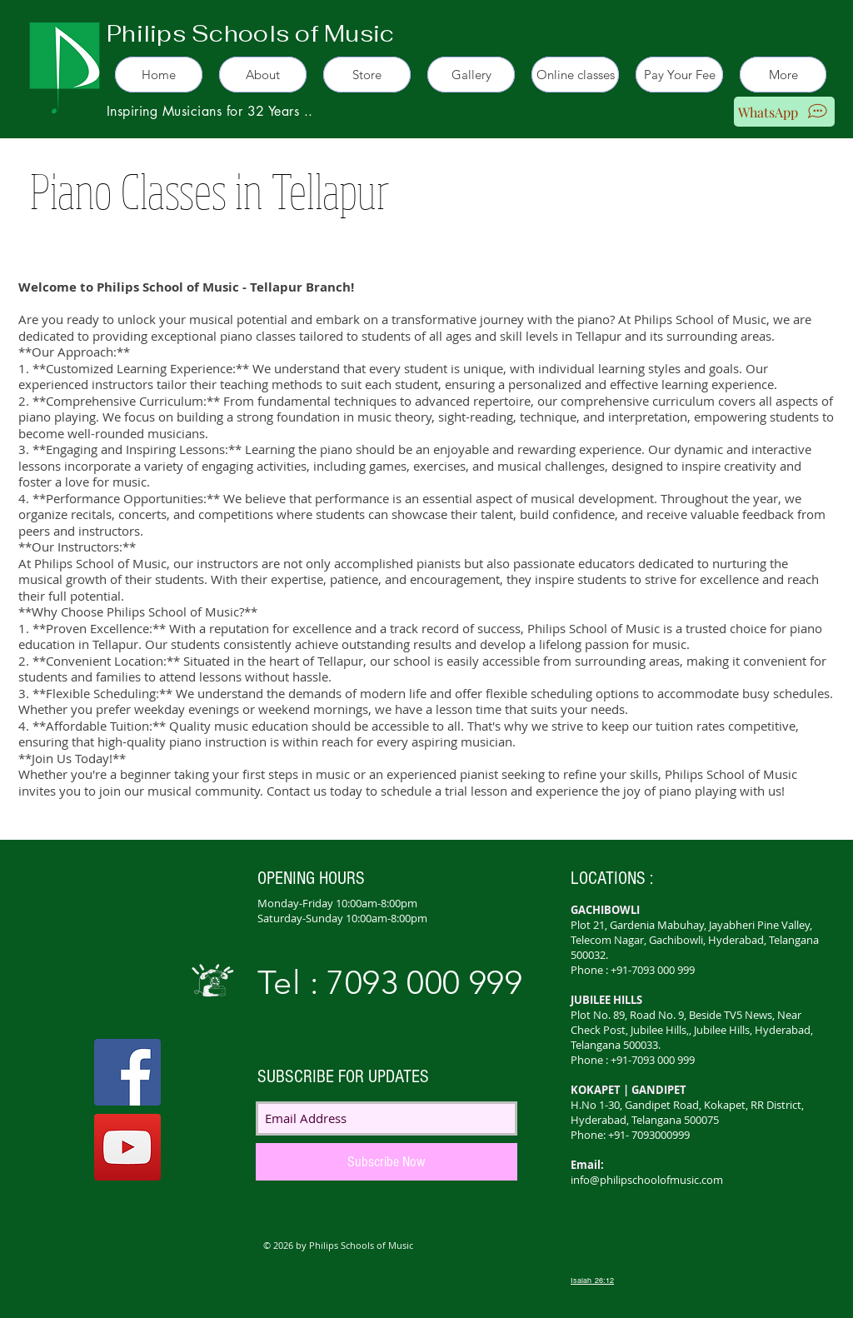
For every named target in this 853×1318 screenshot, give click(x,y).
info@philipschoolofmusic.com (647, 1179)
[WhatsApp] (784, 112)
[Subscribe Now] (386, 1162)
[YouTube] (127, 1147)
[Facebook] (127, 1072)
